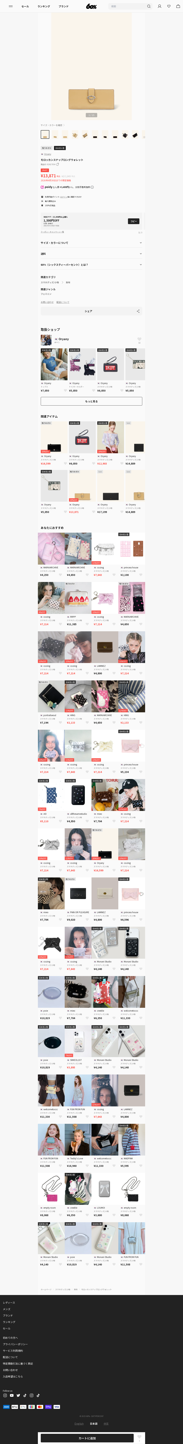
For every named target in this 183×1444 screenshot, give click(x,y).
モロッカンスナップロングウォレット (96, 1289)
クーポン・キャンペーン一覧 (52, 231)
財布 (68, 282)
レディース (9, 1302)
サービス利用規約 (13, 1350)
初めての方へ (10, 1337)
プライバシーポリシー (15, 1344)
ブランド (64, 6)
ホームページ (46, 1289)
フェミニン (46, 293)
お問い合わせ (47, 302)
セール (25, 6)
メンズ (6, 1309)
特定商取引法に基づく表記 (18, 1363)
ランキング (44, 6)
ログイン (63, 196)
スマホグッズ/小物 (50, 282)
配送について (62, 302)
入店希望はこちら (13, 1376)
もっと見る (91, 401)
